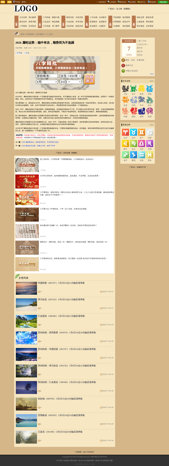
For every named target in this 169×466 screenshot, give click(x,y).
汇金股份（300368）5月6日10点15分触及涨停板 (61, 316)
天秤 (141, 149)
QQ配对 (102, 26)
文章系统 (30, 34)
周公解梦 (32, 17)
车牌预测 (117, 22)
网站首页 (16, 22)
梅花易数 (56, 22)
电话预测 (126, 17)
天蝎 (150, 149)
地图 (111, 460)
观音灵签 (70, 17)
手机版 (16, 2)
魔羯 (133, 160)
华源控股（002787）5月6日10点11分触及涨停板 (61, 283)
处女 (133, 149)
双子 (141, 138)
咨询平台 (142, 2)
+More (152, 74)
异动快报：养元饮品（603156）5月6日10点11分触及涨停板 (67, 365)
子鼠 (125, 94)
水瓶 (141, 160)
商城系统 (153, 2)
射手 (125, 160)
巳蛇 (133, 105)
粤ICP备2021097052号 (99, 457)
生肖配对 (102, 17)
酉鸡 (133, 117)
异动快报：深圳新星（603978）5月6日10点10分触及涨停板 (67, 332)
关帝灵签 (79, 22)
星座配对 (93, 22)
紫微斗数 (56, 17)
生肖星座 (40, 34)
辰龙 (125, 105)
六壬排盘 (46, 26)
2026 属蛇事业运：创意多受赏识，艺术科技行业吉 (40, 142)
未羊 (150, 105)
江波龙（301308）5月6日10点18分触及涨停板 (60, 432)
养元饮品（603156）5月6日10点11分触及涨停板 (61, 299)
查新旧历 (123, 2)
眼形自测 (149, 17)
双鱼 (150, 160)
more (152, 81)
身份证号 (126, 22)
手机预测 (117, 17)
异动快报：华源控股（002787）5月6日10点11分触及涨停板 (67, 349)
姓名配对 (93, 26)
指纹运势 (140, 17)
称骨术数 (32, 22)
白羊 (125, 138)
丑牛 (133, 94)
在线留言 (66, 460)
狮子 (125, 149)
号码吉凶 (110, 22)
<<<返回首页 (101, 2)
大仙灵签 (70, 22)
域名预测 (126, 26)
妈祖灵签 (79, 26)
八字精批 (23, 26)
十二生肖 (49, 34)
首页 (22, 34)
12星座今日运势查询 (101, 460)
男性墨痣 (149, 22)
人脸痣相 (140, 22)
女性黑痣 (149, 26)
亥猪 (150, 117)
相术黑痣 (134, 22)
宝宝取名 (32, 26)
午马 (141, 105)
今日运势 (23, 17)
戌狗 (141, 117)
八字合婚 (93, 17)
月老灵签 (79, 17)
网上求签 (63, 22)
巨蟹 (150, 138)
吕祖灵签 (70, 26)
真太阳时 (132, 2)
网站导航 (73, 460)
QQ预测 (116, 26)
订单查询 (112, 2)
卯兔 (150, 94)
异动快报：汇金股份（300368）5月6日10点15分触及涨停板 (67, 382)
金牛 (133, 138)
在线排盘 (40, 22)
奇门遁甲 (56, 26)
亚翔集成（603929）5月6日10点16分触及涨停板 (61, 415)
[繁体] (24, 2)
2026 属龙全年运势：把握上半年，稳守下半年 (38, 146)
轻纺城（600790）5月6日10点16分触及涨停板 (60, 398)
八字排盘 (46, 17)
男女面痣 (140, 26)
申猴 (125, 117)
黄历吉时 (23, 22)
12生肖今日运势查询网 (85, 460)
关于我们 (59, 460)
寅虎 (141, 94)
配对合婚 (87, 22)
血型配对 (102, 22)
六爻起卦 (46, 22)
